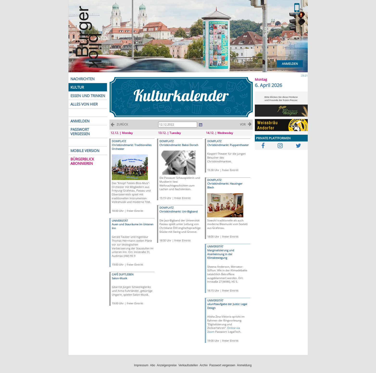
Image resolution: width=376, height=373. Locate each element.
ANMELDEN (79, 121)
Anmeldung (244, 365)
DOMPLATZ (119, 141)
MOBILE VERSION (84, 150)
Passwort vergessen (222, 365)
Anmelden (290, 64)
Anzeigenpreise (167, 365)
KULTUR (77, 87)
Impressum (141, 365)
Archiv (203, 365)
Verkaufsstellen (188, 365)
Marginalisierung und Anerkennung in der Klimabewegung (220, 254)
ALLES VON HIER (84, 104)
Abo (152, 365)
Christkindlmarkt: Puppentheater (228, 145)
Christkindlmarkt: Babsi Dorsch (178, 145)
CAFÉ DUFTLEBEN (122, 274)
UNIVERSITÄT (120, 220)
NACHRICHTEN (82, 78)
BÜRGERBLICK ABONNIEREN (82, 161)
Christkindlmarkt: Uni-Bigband (178, 211)
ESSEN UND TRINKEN (87, 95)
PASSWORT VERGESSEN (80, 131)
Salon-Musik (119, 278)
